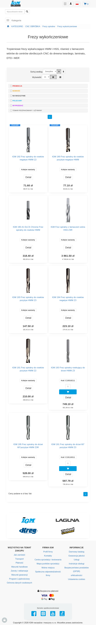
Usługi (76, 560)
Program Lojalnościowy (19, 579)
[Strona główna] (8, 26)
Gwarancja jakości (76, 556)
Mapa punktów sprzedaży (48, 564)
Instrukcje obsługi (76, 564)
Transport (19, 559)
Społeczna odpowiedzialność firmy (48, 573)
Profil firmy (48, 552)
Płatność (19, 563)
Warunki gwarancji (19, 575)
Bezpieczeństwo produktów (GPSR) (76, 569)
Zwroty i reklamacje (19, 571)
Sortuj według (36, 72)
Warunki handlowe (19, 567)
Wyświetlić (37, 77)
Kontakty (48, 556)
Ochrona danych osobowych (19, 583)
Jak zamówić (19, 555)
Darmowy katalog (76, 552)
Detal (28, 177)
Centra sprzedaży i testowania (48, 560)
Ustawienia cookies (76, 579)
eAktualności (76, 575)
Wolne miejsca (48, 568)
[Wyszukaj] (27, 11)
